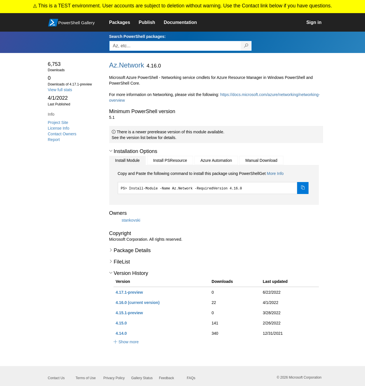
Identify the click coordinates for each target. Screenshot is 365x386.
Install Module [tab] (127, 160)
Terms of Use (86, 378)
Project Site (58, 122)
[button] (110, 151)
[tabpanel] (213, 182)
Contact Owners (62, 134)
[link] (124, 22)
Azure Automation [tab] (216, 160)
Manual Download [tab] (261, 160)
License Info (59, 128)
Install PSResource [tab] (170, 160)
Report (54, 139)
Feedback (166, 378)
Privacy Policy (114, 378)
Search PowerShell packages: (137, 36)
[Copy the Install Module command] (303, 188)
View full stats (60, 89)
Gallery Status (142, 378)
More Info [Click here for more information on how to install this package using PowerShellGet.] (275, 173)
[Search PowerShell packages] (246, 46)
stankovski (130, 220)
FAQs (191, 378)
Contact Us (56, 378)
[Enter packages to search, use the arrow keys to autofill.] (175, 46)
